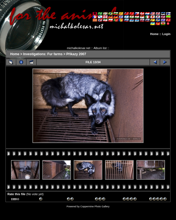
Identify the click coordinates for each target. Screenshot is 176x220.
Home (154, 34)
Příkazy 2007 (76, 54)
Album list (100, 48)
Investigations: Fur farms (42, 54)
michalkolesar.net (78, 48)
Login (166, 34)
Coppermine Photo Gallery (94, 206)
